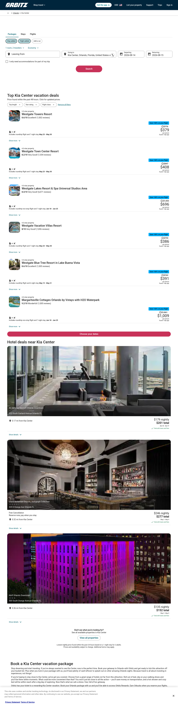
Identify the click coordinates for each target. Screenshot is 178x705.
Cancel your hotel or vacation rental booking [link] (151, 650)
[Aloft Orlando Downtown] (144, 450)
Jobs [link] (7, 650)
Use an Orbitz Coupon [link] (143, 663)
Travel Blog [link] (53, 686)
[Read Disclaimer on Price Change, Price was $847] (154, 169)
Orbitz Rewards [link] (11, 677)
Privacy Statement (12, 702)
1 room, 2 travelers (141, 47)
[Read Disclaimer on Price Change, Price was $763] (154, 317)
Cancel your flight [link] (141, 655)
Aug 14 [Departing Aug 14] (125, 56)
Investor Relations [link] (12, 668)
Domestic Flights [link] (55, 659)
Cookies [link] (95, 650)
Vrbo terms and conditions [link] (101, 659)
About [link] (8, 646)
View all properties (89, 497)
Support (149, 5)
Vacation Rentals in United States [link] (61, 650)
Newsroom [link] (10, 663)
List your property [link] (12, 655)
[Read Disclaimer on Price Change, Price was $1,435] (154, 218)
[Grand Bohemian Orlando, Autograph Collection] (89, 450)
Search (89, 70)
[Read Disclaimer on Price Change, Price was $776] (154, 119)
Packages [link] (20, 13)
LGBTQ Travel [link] (54, 677)
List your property (134, 5)
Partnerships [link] (10, 659)
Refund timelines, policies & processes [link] (149, 659)
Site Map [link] (9, 672)
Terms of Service (27, 702)
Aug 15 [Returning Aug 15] (151, 56)
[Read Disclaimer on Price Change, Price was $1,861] (163, 366)
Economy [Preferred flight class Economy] (160, 47)
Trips (160, 5)
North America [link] (31, 13)
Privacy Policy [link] (97, 646)
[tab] (79, 39)
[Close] (173, 696)
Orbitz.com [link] (10, 13)
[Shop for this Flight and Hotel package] (129, 135)
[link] (50, 584)
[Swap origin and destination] (64, 55)
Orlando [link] (71, 13)
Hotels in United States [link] (57, 646)
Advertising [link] (10, 681)
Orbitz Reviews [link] (54, 668)
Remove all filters (64, 108)
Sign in (169, 5)
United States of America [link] (48, 13)
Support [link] (138, 646)
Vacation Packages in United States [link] (62, 663)
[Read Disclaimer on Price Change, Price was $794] (154, 268)
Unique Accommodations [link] (58, 681)
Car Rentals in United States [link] (59, 655)
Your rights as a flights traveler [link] (146, 668)
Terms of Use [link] (97, 655)
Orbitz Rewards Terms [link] (100, 663)
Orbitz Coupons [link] (54, 672)
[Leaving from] (37, 55)
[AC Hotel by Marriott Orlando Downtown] (34, 450)
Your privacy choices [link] (99, 668)
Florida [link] (62, 13)
